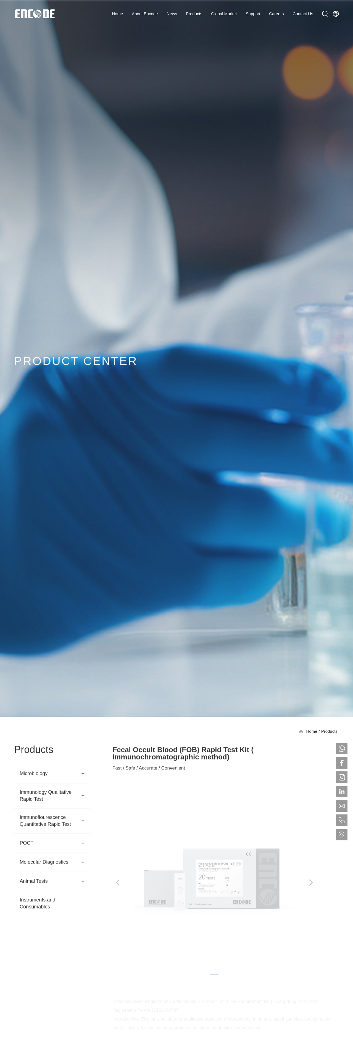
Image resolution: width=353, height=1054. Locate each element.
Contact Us (303, 13)
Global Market (224, 13)
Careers (276, 13)
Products (194, 13)
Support (253, 13)
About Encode (145, 13)
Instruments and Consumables (37, 904)
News (172, 13)
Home (117, 13)
